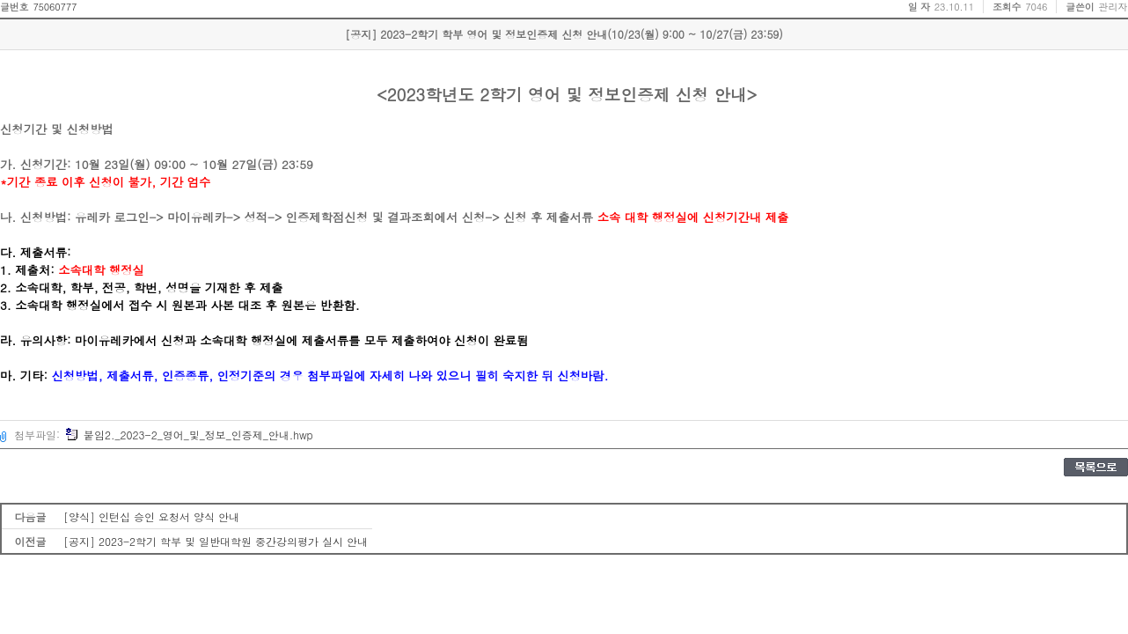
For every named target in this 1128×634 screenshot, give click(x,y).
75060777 (55, 6)
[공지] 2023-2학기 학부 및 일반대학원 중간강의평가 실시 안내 (215, 541)
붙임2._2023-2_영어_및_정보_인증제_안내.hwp (189, 434)
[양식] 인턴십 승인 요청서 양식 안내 (151, 516)
